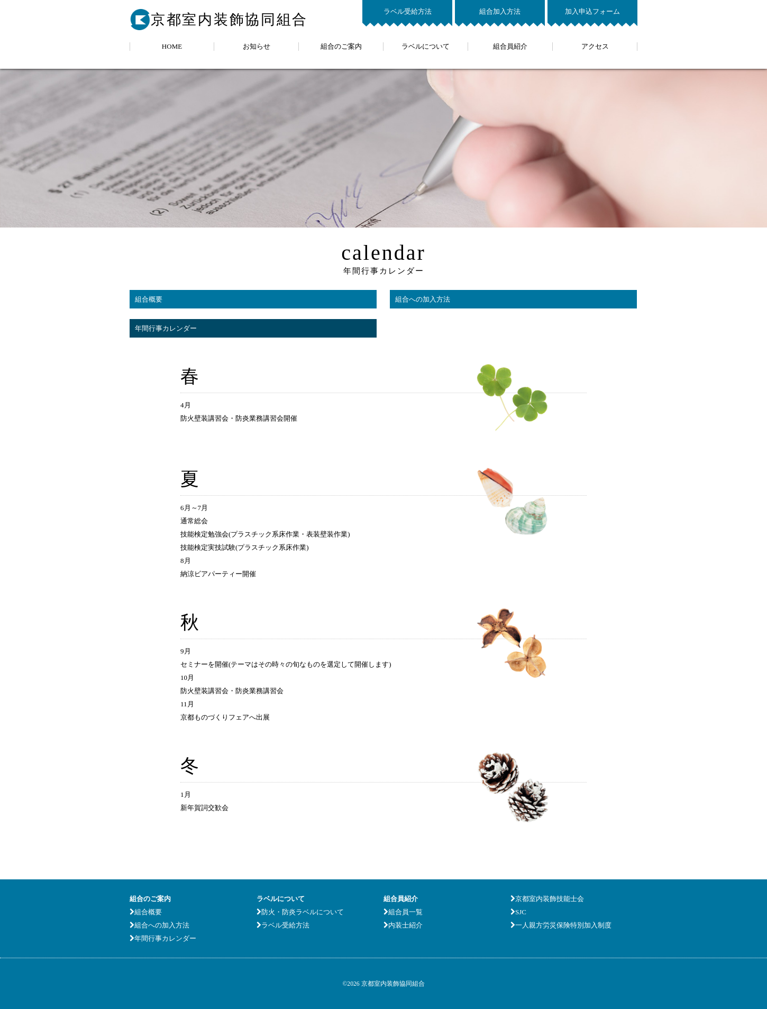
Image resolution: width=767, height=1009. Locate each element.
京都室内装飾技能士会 (547, 899)
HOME (172, 46)
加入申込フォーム (592, 11)
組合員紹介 (510, 46)
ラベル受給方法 (408, 11)
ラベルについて (425, 46)
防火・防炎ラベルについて (300, 912)
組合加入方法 (500, 11)
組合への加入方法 (422, 299)
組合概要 (148, 299)
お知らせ (256, 46)
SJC (518, 912)
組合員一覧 (403, 912)
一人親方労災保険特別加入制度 (560, 925)
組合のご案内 (341, 46)
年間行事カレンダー (166, 328)
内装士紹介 (403, 925)
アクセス (595, 46)
